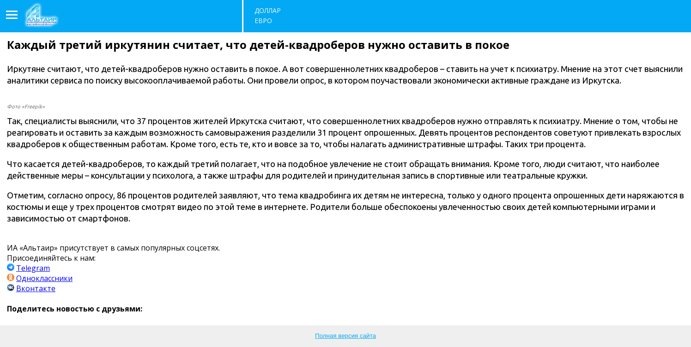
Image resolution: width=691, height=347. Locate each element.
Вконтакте (35, 288)
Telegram (33, 268)
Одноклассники (44, 278)
